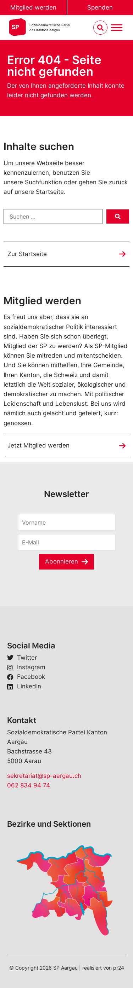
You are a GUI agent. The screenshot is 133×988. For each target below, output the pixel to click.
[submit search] (117, 216)
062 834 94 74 (28, 785)
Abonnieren (61, 561)
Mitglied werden (33, 7)
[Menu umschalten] (116, 27)
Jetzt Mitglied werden (38, 445)
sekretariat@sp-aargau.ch (44, 775)
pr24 (118, 968)
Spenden (100, 7)
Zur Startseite (27, 254)
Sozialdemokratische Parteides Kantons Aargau (49, 27)
